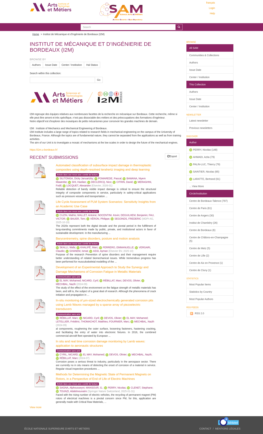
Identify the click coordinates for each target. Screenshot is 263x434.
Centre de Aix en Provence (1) (206, 262)
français (210, 2)
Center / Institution (72, 64)
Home (35, 34)
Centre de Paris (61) (200, 208)
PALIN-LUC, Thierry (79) (206, 164)
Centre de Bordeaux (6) (202, 230)
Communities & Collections (204, 55)
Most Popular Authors (201, 299)
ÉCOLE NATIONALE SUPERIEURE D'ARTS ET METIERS (57, 428)
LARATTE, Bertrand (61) (206, 179)
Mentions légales (228, 428)
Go (99, 79)
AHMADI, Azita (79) (204, 157)
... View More (196, 186)
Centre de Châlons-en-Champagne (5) (208, 239)
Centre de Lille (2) (199, 255)
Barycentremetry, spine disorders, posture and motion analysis (98, 238)
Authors (36, 64)
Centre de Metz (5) (199, 248)
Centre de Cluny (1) (200, 270)
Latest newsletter (198, 120)
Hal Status (92, 64)
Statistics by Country (200, 291)
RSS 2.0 (196, 313)
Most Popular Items (200, 284)
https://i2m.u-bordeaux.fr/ (44, 149)
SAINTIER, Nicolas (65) (206, 171)
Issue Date (51, 64)
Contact (205, 428)
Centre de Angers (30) (201, 215)
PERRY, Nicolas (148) (205, 149)
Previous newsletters (200, 128)
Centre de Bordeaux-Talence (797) (208, 200)
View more (36, 407)
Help (212, 13)
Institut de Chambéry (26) (203, 222)
